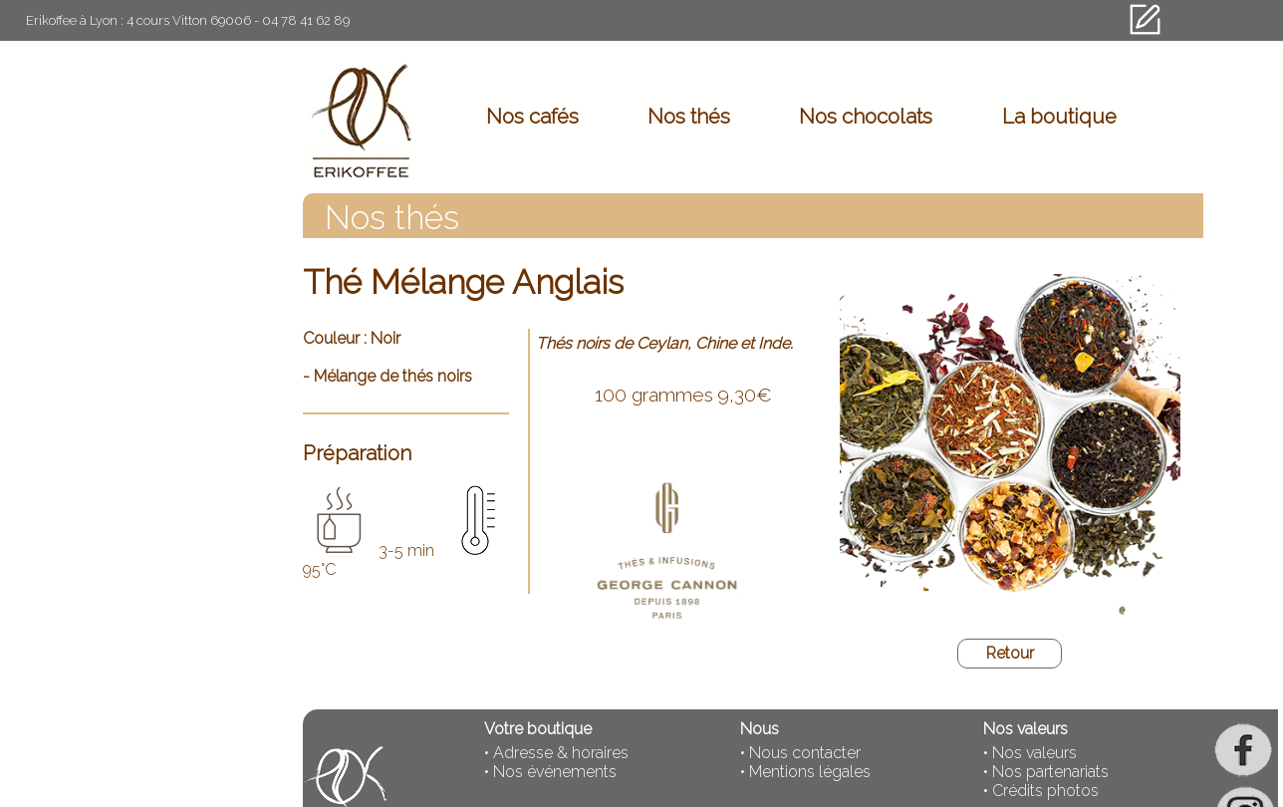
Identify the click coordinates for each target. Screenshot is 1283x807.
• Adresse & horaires (556, 752)
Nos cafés (532, 117)
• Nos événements (550, 771)
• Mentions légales (805, 771)
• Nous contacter (800, 752)
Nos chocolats (865, 117)
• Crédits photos (1041, 790)
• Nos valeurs (1030, 752)
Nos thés (688, 117)
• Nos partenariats (1046, 771)
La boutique (1059, 117)
